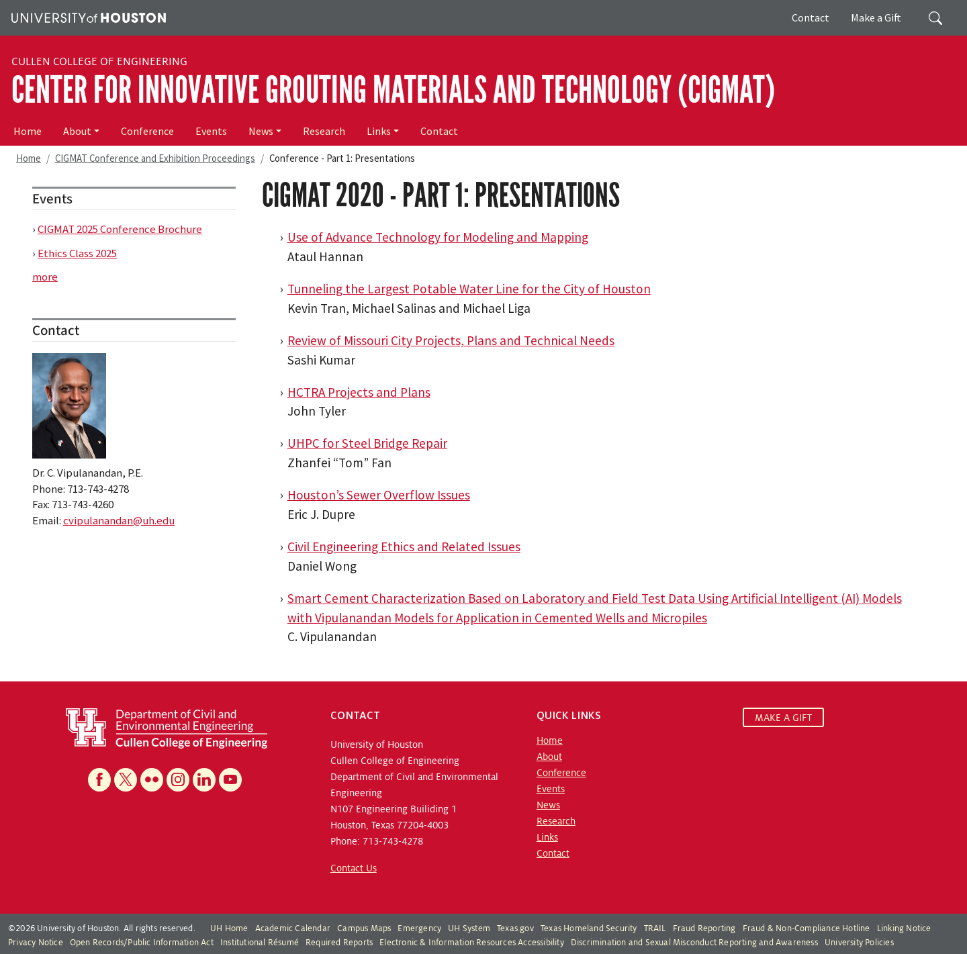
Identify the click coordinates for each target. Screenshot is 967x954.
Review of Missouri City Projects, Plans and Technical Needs (450, 340)
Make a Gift (876, 17)
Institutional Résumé (259, 942)
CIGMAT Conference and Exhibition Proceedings (155, 158)
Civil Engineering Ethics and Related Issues (403, 546)
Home (27, 131)
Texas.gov (515, 928)
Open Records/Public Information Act (142, 942)
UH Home (229, 928)
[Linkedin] (204, 780)
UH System (469, 928)
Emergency (419, 928)
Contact (810, 17)
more (45, 276)
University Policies (859, 942)
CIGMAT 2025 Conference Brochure (120, 229)
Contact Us (353, 868)
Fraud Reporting (704, 928)
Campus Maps (364, 928)
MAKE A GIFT (783, 717)
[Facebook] (99, 780)
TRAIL (655, 928)
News (260, 131)
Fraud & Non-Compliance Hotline (806, 928)
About (77, 131)
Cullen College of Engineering (99, 62)
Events (211, 131)
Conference (147, 131)
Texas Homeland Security (589, 928)
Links (379, 131)
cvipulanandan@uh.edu (119, 520)
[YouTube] (230, 780)
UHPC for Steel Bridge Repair (367, 443)
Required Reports (339, 942)
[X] (125, 780)
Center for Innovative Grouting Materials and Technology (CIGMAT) (393, 90)
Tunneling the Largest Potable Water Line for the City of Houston (469, 289)
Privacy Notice (35, 942)
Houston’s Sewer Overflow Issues (378, 495)
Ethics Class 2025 (77, 253)
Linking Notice (904, 928)
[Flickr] (151, 780)
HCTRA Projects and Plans (358, 392)
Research (324, 131)
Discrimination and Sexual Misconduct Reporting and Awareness (694, 942)
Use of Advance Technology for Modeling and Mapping (437, 237)
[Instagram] (178, 780)
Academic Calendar (292, 928)
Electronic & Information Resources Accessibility (471, 942)
